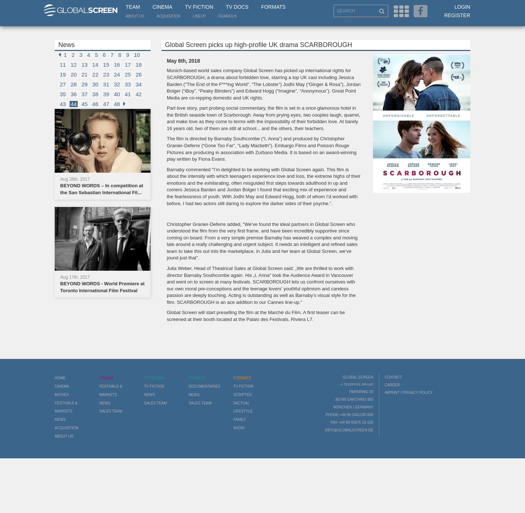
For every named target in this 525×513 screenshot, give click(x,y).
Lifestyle (243, 411)
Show (239, 428)
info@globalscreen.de (349, 430)
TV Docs (237, 7)
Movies (62, 395)
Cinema (162, 7)
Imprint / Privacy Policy (409, 393)
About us (135, 16)
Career (392, 385)
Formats (273, 7)
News (60, 420)
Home (60, 378)
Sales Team (110, 411)
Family (239, 420)
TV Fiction (199, 7)
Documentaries (204, 386)
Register (457, 15)
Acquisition (168, 16)
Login (462, 7)
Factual (241, 403)
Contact (393, 377)
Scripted (242, 395)
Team (133, 7)
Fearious (227, 16)
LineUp (199, 16)
